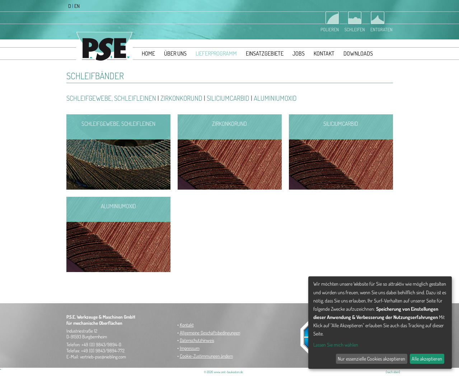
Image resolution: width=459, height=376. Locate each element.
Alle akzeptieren (427, 359)
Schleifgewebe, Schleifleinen (111, 98)
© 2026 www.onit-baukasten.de (223, 372)
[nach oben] (393, 372)
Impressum (190, 348)
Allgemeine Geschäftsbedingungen (210, 332)
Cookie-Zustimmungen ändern (206, 356)
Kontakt (187, 325)
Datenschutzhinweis (197, 340)
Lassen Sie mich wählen (335, 345)
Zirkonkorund (181, 98)
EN (77, 6)
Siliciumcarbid (228, 98)
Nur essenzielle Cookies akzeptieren (371, 359)
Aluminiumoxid (275, 98)
